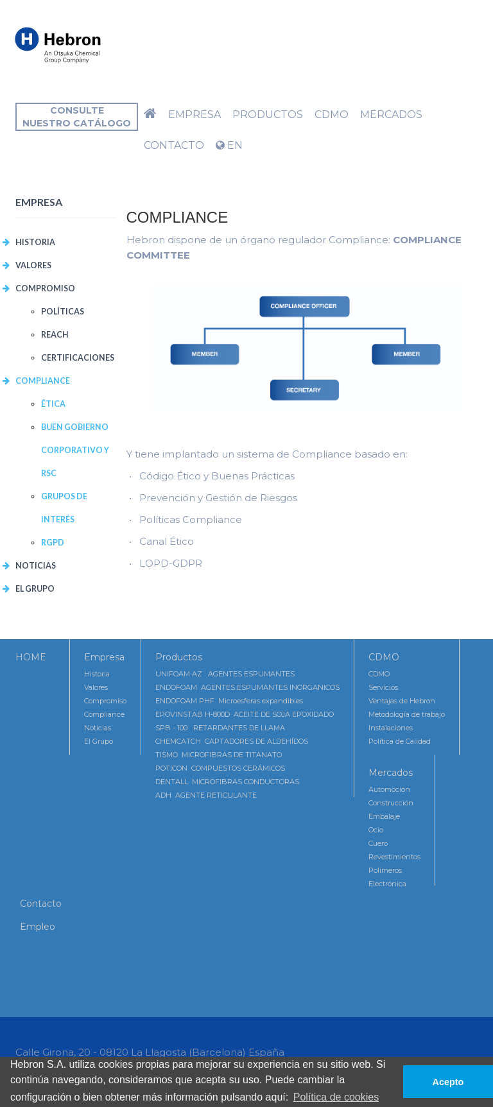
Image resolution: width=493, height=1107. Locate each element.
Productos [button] (267, 114)
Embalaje (384, 816)
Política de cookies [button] (336, 1097)
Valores (96, 687)
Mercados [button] (391, 114)
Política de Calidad (399, 741)
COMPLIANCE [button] (42, 381)
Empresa (104, 657)
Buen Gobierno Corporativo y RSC (75, 450)
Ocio (375, 829)
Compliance (104, 714)
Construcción (390, 802)
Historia (35, 242)
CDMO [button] (332, 114)
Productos (178, 657)
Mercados (390, 772)
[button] (150, 114)
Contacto (41, 903)
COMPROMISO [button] (45, 288)
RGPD (52, 542)
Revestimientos (394, 856)
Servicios (383, 687)
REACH (55, 334)
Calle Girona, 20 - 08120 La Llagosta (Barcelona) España (149, 1052)
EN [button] (229, 145)
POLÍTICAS (62, 311)
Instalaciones (390, 727)
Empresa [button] (194, 114)
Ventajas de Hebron (401, 700)
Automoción (389, 789)
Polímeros (385, 870)
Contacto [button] (174, 145)
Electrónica (387, 883)
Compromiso (105, 700)
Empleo (37, 926)
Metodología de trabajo (406, 714)
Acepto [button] (448, 1082)
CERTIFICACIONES (77, 358)
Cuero (378, 843)
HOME (30, 657)
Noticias (35, 566)
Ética (53, 404)
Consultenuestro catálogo (76, 117)
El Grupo (35, 589)
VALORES (33, 265)
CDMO (383, 657)
